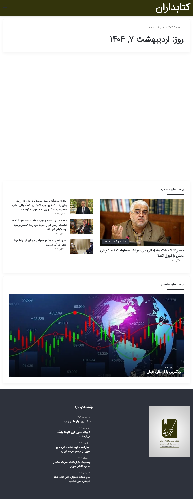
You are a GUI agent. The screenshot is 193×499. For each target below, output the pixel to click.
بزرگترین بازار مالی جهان (164, 372)
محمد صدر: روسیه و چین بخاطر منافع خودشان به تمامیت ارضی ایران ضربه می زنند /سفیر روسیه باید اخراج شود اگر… (39, 225)
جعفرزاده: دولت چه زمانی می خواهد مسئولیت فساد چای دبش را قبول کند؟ (142, 253)
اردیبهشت (160, 27)
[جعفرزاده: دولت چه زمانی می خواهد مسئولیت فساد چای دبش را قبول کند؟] (142, 222)
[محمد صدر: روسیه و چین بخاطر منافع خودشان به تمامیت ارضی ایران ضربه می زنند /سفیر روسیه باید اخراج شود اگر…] (81, 226)
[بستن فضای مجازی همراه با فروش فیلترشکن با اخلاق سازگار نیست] (81, 246)
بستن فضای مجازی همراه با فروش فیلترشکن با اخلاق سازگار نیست (40, 242)
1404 (170, 27)
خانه (179, 27)
